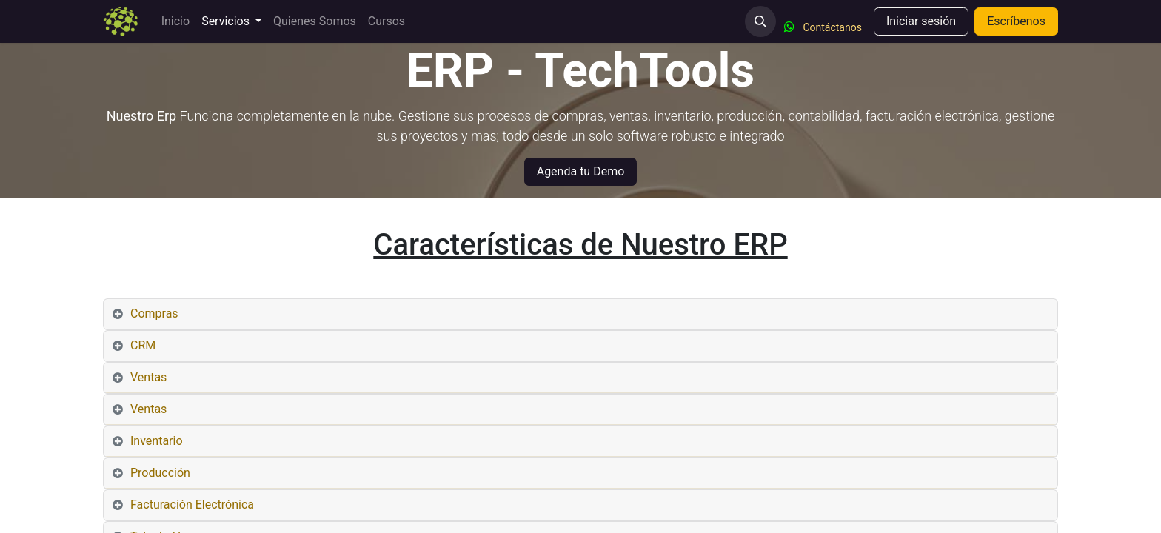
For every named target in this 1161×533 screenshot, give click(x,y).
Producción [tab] (160, 473)
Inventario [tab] (156, 441)
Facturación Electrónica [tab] (192, 504)
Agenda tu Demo (581, 171)
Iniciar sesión (921, 21)
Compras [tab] (154, 313)
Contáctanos (832, 27)
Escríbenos (1016, 21)
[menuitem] (175, 21)
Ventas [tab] (148, 377)
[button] (760, 21)
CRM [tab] (142, 345)
